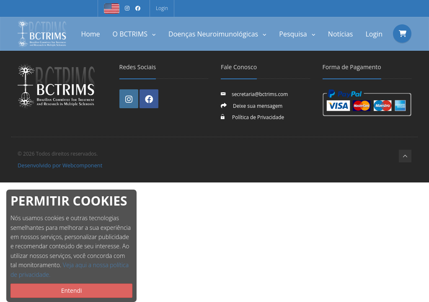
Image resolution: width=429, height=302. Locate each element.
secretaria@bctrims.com (260, 94)
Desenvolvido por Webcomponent (60, 165)
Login (162, 8)
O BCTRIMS (134, 34)
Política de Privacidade (257, 117)
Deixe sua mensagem (257, 105)
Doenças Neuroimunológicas (217, 34)
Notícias (340, 34)
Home (90, 34)
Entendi (71, 290)
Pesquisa (297, 34)
